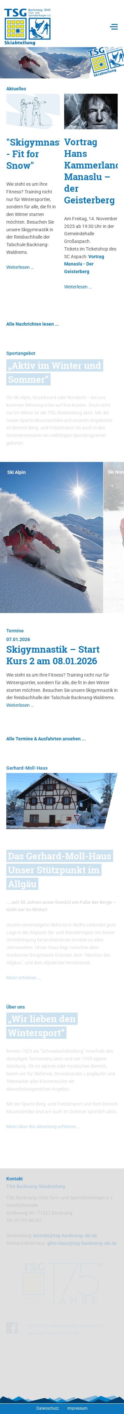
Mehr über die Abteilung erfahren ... (43, 1126)
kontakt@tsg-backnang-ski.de (65, 1235)
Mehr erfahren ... (23, 977)
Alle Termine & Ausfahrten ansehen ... (46, 738)
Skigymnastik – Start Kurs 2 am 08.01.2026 (53, 655)
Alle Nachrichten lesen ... (32, 324)
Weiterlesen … (20, 267)
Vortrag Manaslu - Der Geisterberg (84, 264)
